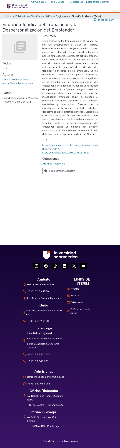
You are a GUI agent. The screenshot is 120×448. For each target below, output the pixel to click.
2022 (5, 68)
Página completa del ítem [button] (59, 171)
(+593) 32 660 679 (36, 361)
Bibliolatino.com (69, 441)
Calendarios (75, 302)
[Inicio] (17, 6)
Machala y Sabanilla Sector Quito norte (42, 312)
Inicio (9, 16)
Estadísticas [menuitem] (76, 2)
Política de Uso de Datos (78, 311)
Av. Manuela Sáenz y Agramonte (42, 298)
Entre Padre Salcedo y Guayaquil (44, 338)
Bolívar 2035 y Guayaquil (38, 284)
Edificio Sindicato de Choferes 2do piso (43, 345)
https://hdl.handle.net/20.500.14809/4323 (66, 152)
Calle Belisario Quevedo (40, 333)
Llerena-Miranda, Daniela (15, 79)
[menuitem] (58, 2)
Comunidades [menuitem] (38, 2)
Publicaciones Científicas (28, 16)
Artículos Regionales (56, 16)
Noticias (73, 288)
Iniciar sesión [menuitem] (105, 20)
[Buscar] (95, 20)
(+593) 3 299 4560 (36, 291)
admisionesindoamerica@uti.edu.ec (43, 377)
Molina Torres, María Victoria (17, 83)
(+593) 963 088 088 (36, 383)
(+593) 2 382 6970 (36, 321)
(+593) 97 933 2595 (36, 354)
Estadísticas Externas (98, 2)
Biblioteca (74, 295)
